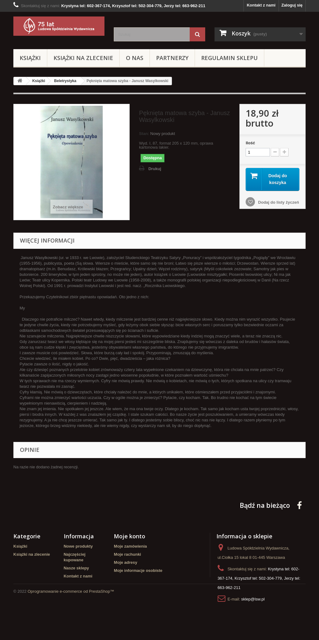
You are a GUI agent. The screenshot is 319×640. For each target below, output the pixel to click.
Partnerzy (172, 58)
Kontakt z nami (261, 5)
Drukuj (154, 168)
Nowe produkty (78, 546)
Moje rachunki (127, 554)
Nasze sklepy (76, 568)
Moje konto (129, 536)
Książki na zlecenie (83, 58)
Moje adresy (125, 562)
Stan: (144, 133)
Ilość (250, 143)
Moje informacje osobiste (138, 570)
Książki (30, 58)
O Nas (134, 58)
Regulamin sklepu (229, 58)
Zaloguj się (292, 5)
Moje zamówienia (130, 546)
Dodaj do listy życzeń (278, 202)
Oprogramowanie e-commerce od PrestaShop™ (71, 623)
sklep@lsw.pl (253, 599)
